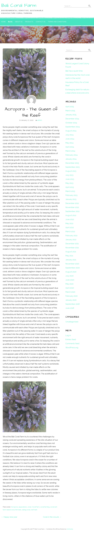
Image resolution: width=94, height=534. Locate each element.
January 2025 (70, 115)
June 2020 (69, 280)
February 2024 (71, 155)
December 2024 (72, 119)
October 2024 (71, 123)
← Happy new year (9, 517)
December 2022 (72, 203)
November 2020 (72, 264)
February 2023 (71, 195)
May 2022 (69, 223)
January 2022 (70, 239)
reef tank (34, 510)
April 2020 (69, 288)
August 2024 (70, 131)
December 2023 (72, 163)
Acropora (14, 507)
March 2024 (70, 151)
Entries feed (70, 339)
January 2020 (70, 300)
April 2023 (69, 187)
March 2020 (70, 292)
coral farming (44, 507)
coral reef (53, 507)
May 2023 (69, 183)
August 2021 (70, 252)
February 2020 (71, 296)
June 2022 (69, 219)
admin (39, 120)
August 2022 (70, 215)
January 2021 (70, 260)
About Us (18, 22)
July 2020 (69, 276)
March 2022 (70, 231)
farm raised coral (9, 510)
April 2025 (69, 106)
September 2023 (72, 167)
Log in (68, 335)
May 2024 (69, 143)
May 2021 (69, 256)
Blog (10, 22)
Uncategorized (71, 322)
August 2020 (70, 272)
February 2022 (71, 235)
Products (29, 22)
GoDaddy (70, 529)
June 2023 (69, 179)
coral (29, 507)
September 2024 (72, 127)
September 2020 (72, 268)
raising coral (26, 510)
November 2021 (72, 248)
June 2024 (69, 139)
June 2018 (69, 308)
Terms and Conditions (57, 22)
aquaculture (23, 507)
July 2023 (69, 175)
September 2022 (72, 211)
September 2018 (72, 304)
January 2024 (70, 159)
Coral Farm (36, 507)
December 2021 (72, 244)
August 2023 (70, 171)
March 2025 (70, 111)
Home (3, 22)
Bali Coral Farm (18, 5)
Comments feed (72, 343)
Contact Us (40, 22)
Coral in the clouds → (52, 517)
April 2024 (69, 147)
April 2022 (69, 227)
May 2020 (69, 284)
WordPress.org (71, 347)
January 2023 (70, 199)
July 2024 (69, 135)
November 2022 (72, 207)
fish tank (18, 510)
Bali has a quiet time (74, 71)
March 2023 (70, 191)
